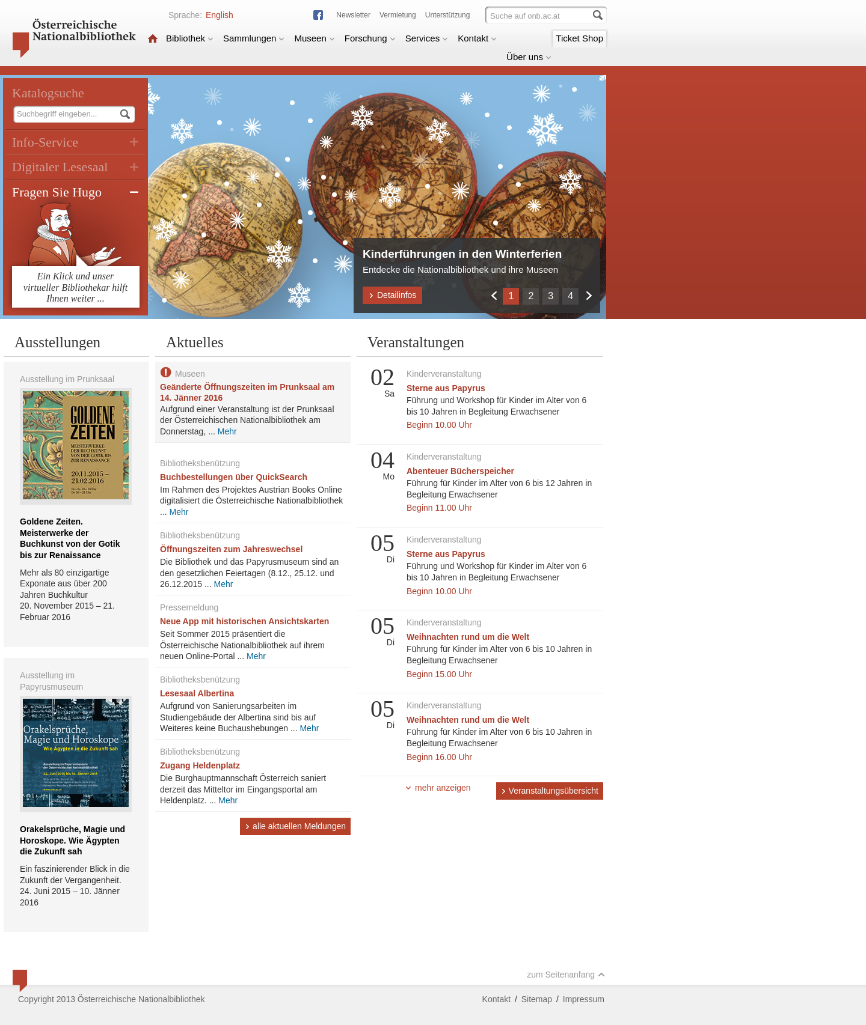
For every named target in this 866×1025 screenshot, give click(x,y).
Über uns (528, 57)
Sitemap (536, 999)
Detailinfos (392, 295)
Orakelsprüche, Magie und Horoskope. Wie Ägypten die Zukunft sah (72, 840)
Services (427, 38)
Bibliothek (189, 38)
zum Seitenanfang (566, 974)
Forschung (370, 38)
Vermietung (397, 15)
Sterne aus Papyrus (446, 388)
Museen (314, 38)
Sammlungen (253, 38)
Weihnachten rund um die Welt (468, 637)
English (219, 15)
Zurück (493, 295)
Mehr (227, 431)
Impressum (583, 999)
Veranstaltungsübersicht (549, 790)
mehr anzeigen (438, 787)
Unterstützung (447, 15)
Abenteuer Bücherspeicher (460, 471)
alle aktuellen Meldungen (295, 826)
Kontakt (477, 38)
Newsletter (353, 15)
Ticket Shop (579, 38)
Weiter (588, 295)
